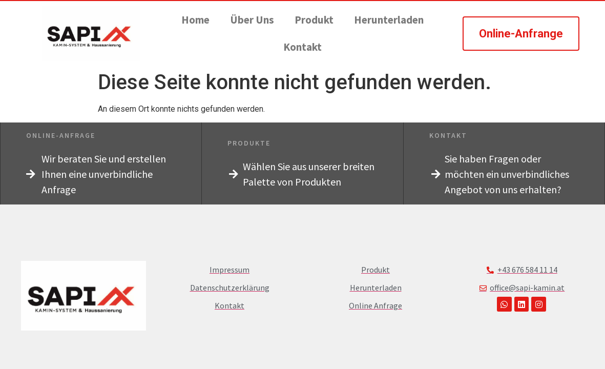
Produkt (314, 20)
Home (195, 20)
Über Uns (252, 20)
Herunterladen (389, 20)
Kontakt (302, 47)
